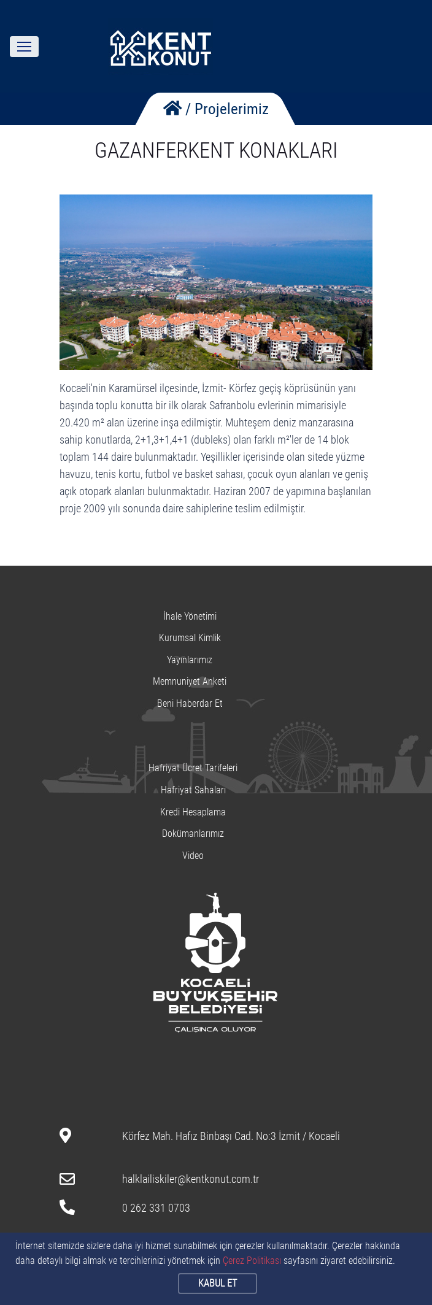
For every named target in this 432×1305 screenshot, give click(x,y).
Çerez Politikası (252, 1260)
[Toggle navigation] (24, 46)
